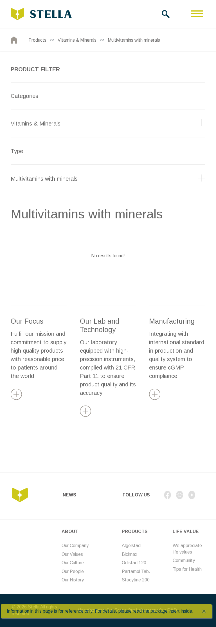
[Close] (204, 611)
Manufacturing (172, 321)
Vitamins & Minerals (77, 40)
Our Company (75, 545)
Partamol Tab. (136, 571)
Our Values (72, 554)
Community (184, 560)
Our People (73, 571)
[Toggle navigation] (197, 14)
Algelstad (131, 545)
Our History (73, 579)
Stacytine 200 (136, 579)
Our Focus (27, 321)
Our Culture (73, 562)
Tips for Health (187, 569)
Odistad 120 (134, 562)
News (69, 494)
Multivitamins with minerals (134, 40)
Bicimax (129, 554)
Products (37, 40)
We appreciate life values (187, 548)
